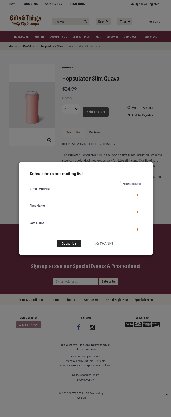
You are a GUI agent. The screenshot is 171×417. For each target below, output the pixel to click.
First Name (84, 206)
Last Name (84, 223)
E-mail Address (84, 189)
